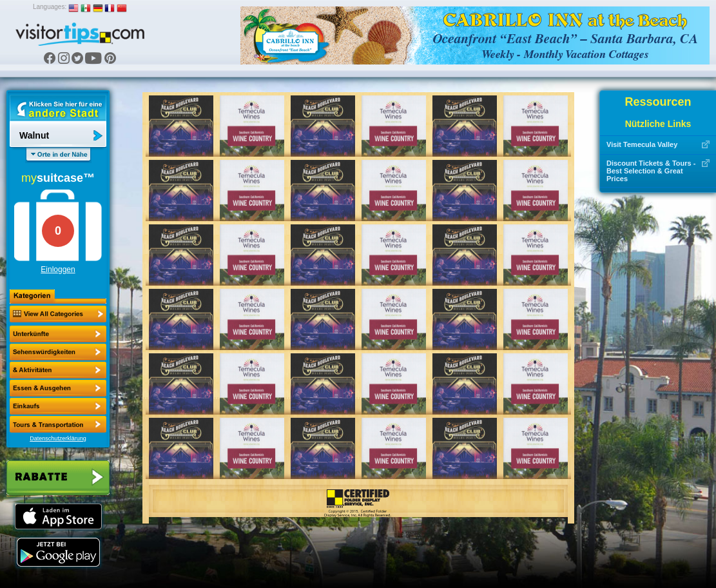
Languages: (49, 6)
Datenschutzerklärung (58, 438)
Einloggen (58, 269)
